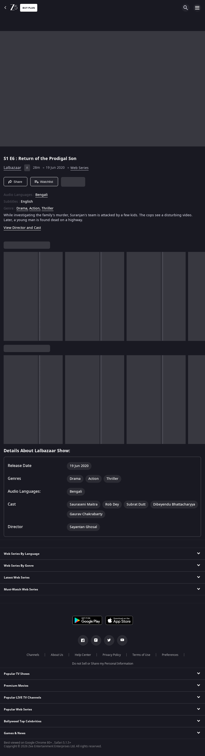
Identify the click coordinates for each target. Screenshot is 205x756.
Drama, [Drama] (22, 208)
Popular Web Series (18, 709)
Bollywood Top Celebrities (22, 721)
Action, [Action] (35, 208)
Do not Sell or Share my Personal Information (102, 663)
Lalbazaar (12, 168)
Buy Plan (29, 8)
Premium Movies (16, 685)
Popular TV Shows (17, 673)
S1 (7, 158)
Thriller (47, 208)
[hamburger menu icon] (197, 8)
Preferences (170, 655)
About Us (57, 655)
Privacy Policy (112, 655)
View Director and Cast (22, 227)
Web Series (79, 167)
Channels (33, 655)
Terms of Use (141, 655)
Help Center (83, 655)
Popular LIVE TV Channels (22, 697)
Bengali (41, 195)
